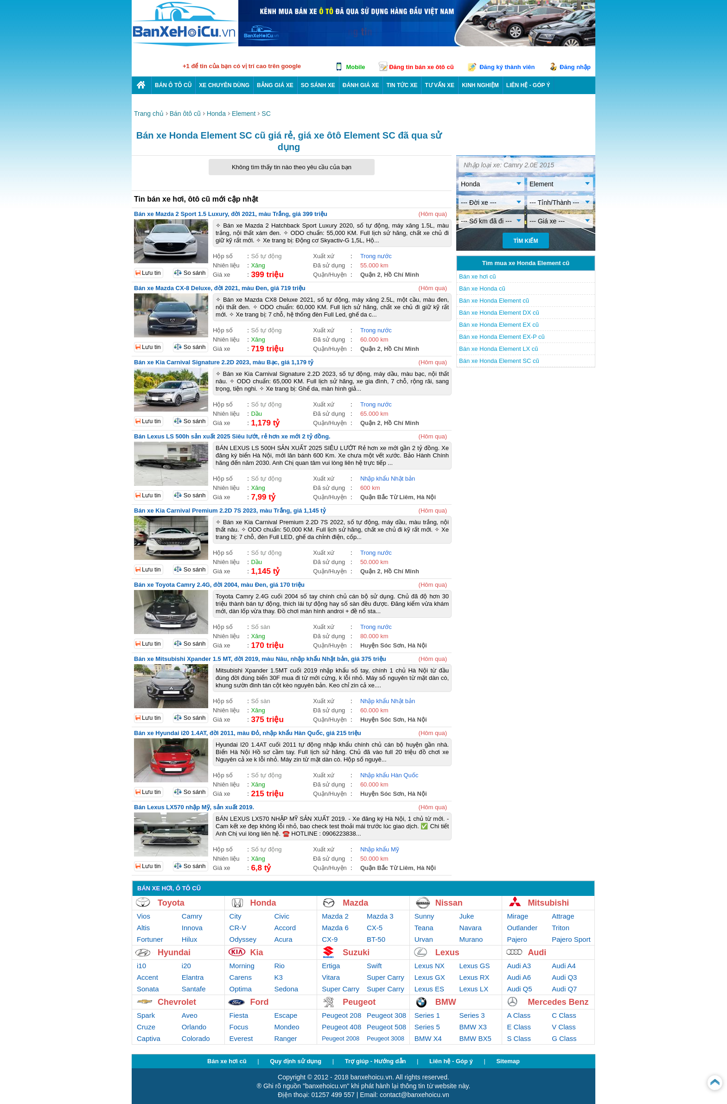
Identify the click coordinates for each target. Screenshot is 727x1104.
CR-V (238, 928)
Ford (259, 1002)
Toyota (171, 902)
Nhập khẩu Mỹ (379, 849)
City (236, 916)
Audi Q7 (564, 989)
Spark (146, 1015)
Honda (263, 902)
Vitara (331, 977)
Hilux (189, 939)
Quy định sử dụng (295, 1061)
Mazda (355, 902)
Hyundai (174, 952)
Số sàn (260, 626)
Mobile (355, 66)
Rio (279, 966)
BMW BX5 (475, 1038)
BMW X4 (428, 1038)
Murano (471, 939)
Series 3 (472, 1015)
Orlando (194, 1027)
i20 (186, 966)
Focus (239, 1027)
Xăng (258, 265)
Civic (281, 916)
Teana (424, 928)
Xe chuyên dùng (224, 85)
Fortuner (150, 939)
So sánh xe (318, 85)
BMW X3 (473, 1027)
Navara (470, 928)
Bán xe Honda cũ (482, 288)
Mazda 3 (380, 916)
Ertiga (331, 966)
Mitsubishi (548, 902)
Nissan (449, 902)
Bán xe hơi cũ (477, 276)
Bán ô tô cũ (173, 85)
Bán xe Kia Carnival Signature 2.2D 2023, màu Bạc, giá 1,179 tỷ (223, 362)
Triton (560, 928)
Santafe (194, 989)
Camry (192, 916)
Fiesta (239, 1015)
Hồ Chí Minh (401, 274)
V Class (564, 1027)
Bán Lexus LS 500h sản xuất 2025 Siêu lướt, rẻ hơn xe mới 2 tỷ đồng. (232, 436)
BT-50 (376, 939)
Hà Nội (426, 497)
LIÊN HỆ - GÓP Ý (528, 85)
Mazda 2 (335, 916)
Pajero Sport (571, 939)
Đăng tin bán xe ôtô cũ (421, 66)
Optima (241, 989)
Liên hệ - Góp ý (451, 1061)
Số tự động (266, 256)
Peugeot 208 (341, 1015)
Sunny (424, 916)
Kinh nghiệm (480, 85)
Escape (285, 1015)
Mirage (517, 916)
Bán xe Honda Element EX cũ (499, 324)
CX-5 (375, 928)
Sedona (286, 989)
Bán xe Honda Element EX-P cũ (502, 336)
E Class (519, 1027)
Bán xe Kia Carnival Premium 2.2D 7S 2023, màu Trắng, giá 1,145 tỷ (230, 510)
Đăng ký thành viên (507, 66)
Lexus (447, 952)
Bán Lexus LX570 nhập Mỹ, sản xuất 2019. (194, 807)
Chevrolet (177, 1002)
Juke (466, 916)
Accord (285, 928)
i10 (141, 966)
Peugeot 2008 (340, 1038)
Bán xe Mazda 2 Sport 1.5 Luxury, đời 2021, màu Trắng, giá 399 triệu (230, 213)
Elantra (193, 977)
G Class (564, 1038)
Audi (537, 952)
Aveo (190, 1015)
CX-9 (330, 939)
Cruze (146, 1027)
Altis (143, 928)
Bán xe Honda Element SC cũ (499, 360)
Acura (283, 939)
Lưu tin (151, 272)
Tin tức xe (401, 85)
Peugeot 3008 (385, 1038)
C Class (564, 1015)
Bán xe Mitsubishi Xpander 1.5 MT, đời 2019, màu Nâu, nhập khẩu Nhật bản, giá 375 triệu (260, 658)
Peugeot (359, 1002)
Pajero (517, 939)
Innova (192, 928)
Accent (147, 977)
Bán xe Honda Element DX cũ (499, 312)
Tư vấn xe (439, 85)
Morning (242, 966)
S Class (519, 1038)
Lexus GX (430, 977)
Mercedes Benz (558, 1002)
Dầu (256, 413)
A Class (518, 1015)
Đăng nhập (575, 66)
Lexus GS (474, 966)
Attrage (563, 916)
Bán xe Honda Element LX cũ (498, 348)
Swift (374, 966)
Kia (256, 952)
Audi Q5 (519, 989)
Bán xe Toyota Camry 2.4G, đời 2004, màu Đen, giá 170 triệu (219, 584)
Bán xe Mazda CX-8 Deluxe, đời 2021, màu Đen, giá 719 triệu (220, 288)
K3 (278, 977)
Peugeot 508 (386, 1027)
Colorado (196, 1038)
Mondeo (286, 1027)
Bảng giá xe (275, 85)
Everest (241, 1038)
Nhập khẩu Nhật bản (387, 478)
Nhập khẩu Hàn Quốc (389, 775)
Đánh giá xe (361, 85)
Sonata (148, 989)
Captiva (148, 1038)
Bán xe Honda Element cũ (494, 300)
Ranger (285, 1038)
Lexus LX (474, 989)
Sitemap (508, 1061)
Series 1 (427, 1015)
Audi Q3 (564, 977)
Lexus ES (429, 989)
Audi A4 (564, 966)
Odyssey (243, 939)
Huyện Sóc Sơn (382, 645)
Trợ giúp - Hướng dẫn (375, 1061)
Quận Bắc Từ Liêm (387, 497)
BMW (445, 1002)
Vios (143, 916)
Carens (241, 977)
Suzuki (356, 952)
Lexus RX (474, 977)
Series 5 (427, 1027)
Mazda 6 (335, 928)
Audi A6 (519, 977)
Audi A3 (519, 966)
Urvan (424, 939)
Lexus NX (430, 966)
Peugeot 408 (341, 1027)
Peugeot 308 (386, 1015)
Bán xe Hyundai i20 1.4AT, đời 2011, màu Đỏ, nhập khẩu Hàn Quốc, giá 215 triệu (247, 733)
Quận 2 (370, 274)
